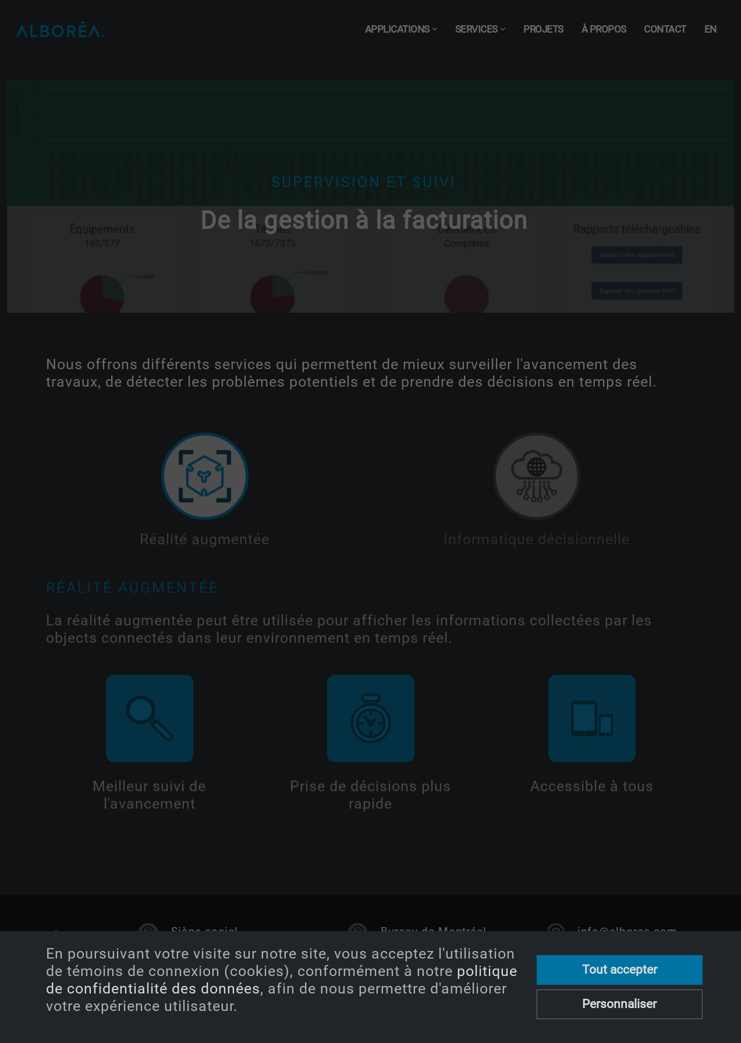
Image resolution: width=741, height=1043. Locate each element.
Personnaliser (619, 1004)
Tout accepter (619, 970)
